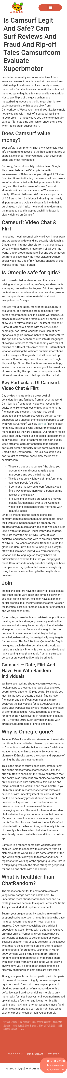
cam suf (43, 423)
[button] (50, 7)
